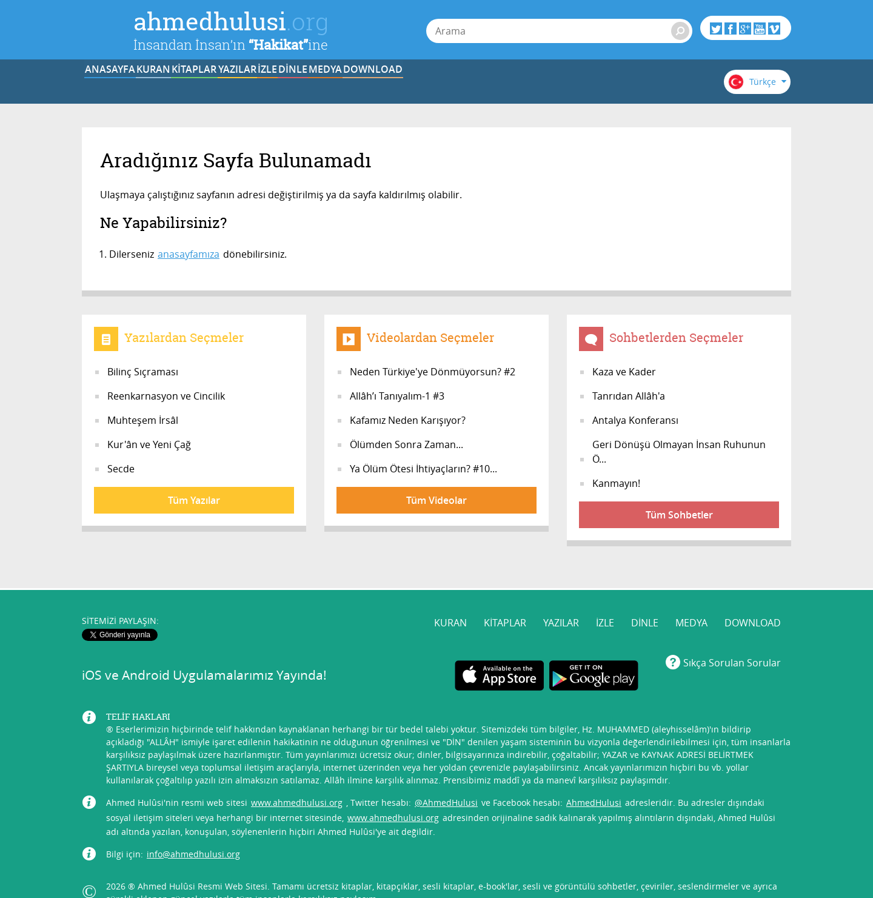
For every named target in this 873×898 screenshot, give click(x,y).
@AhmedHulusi (446, 779)
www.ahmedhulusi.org (297, 779)
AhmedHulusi (593, 779)
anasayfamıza (188, 254)
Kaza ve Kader (624, 371)
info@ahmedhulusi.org (193, 830)
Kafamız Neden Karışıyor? (408, 420)
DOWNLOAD (644, 86)
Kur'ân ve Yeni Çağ (149, 444)
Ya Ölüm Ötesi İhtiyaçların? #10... (423, 468)
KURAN (195, 86)
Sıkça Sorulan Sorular (732, 639)
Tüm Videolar (436, 500)
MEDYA (569, 86)
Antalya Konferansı (635, 420)
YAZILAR (345, 86)
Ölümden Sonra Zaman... (406, 444)
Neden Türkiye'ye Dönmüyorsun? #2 (432, 371)
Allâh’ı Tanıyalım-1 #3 (397, 396)
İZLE (419, 86)
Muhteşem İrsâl (142, 420)
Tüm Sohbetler (679, 514)
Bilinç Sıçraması (142, 371)
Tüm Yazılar (194, 500)
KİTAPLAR (269, 86)
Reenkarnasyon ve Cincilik (166, 396)
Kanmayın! (616, 483)
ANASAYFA (119, 86)
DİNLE (494, 86)
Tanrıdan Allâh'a (628, 396)
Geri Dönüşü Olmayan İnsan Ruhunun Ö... (679, 452)
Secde (121, 468)
